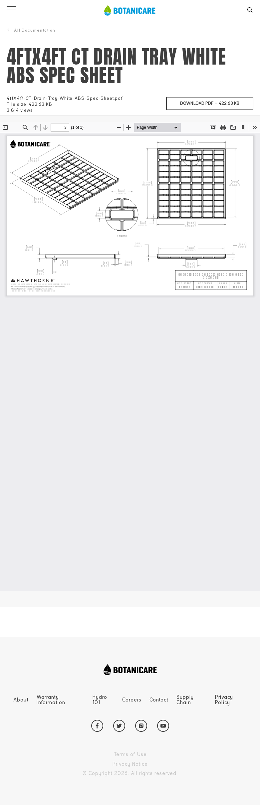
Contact (158, 700)
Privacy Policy (224, 700)
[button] (11, 6)
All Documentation (31, 30)
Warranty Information (51, 700)
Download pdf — (216, 101)
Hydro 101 (100, 700)
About (21, 700)
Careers (131, 700)
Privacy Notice (145, 764)
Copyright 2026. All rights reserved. (145, 773)
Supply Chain (185, 700)
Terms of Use (145, 754)
